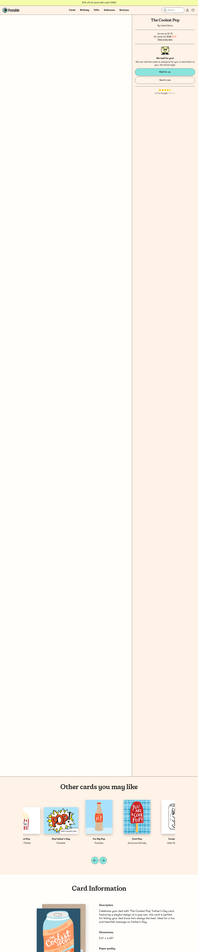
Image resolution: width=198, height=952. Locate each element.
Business (124, 10)
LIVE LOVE (80, 843)
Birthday (84, 10)
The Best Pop (156, 839)
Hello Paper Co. (42, 843)
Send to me (165, 80)
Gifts (96, 10)
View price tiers (165, 40)
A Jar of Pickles (156, 843)
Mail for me (165, 72)
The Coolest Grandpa (118, 839)
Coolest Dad (80, 839)
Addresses (109, 10)
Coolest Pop (42, 839)
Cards (72, 10)
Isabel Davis (167, 26)
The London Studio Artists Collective (121, 843)
